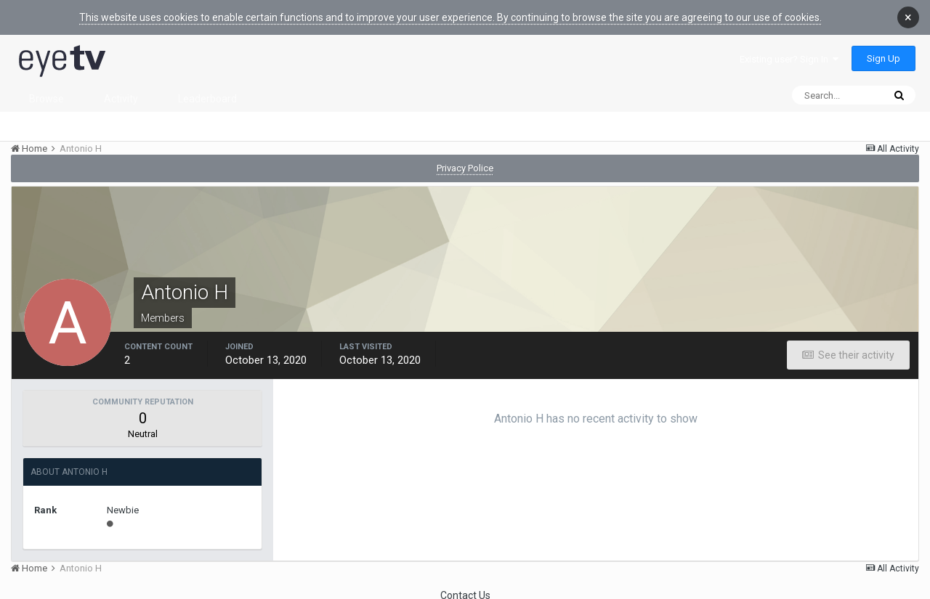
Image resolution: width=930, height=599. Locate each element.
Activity (121, 88)
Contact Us (465, 584)
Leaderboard (207, 88)
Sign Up (883, 47)
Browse (46, 88)
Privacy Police (465, 157)
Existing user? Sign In (789, 48)
